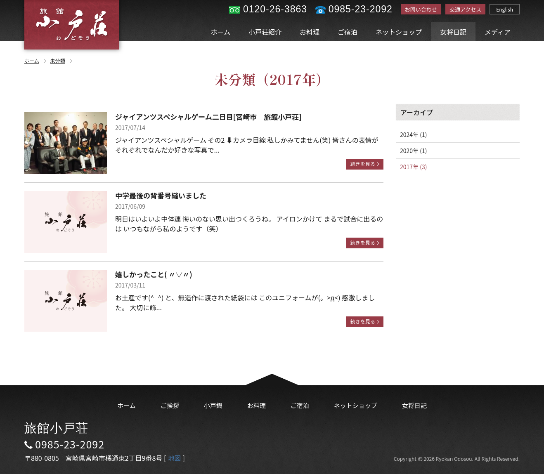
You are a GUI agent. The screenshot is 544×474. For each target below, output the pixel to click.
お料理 (309, 32)
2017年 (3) (413, 167)
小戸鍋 (213, 405)
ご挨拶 (170, 405)
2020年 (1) (413, 150)
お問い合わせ (421, 9)
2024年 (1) (413, 134)
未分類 (61, 60)
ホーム (221, 32)
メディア (498, 32)
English (504, 9)
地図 (174, 458)
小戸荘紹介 (264, 32)
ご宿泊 (347, 32)
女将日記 (453, 32)
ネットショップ (399, 32)
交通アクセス (465, 9)
